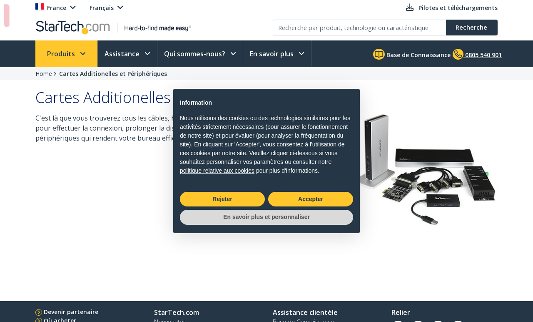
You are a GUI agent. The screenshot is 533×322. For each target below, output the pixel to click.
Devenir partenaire (71, 312)
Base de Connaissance (412, 54)
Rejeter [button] (222, 199)
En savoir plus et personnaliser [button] (266, 217)
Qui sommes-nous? (195, 53)
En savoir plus (272, 53)
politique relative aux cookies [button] (217, 170)
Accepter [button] (310, 199)
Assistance (123, 53)
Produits (62, 53)
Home (43, 74)
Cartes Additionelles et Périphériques (113, 74)
